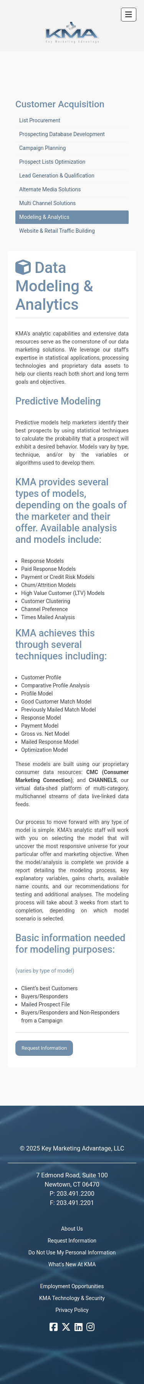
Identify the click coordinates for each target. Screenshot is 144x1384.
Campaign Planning (42, 148)
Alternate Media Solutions (50, 189)
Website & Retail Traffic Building (57, 231)
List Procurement (39, 120)
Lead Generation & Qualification (56, 176)
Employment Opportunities (72, 1286)
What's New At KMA (72, 1264)
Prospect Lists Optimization (52, 162)
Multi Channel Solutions (47, 203)
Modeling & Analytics (44, 217)
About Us (72, 1229)
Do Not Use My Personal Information (72, 1252)
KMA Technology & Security (72, 1298)
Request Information (44, 1048)
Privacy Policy (71, 1310)
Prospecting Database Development (62, 134)
